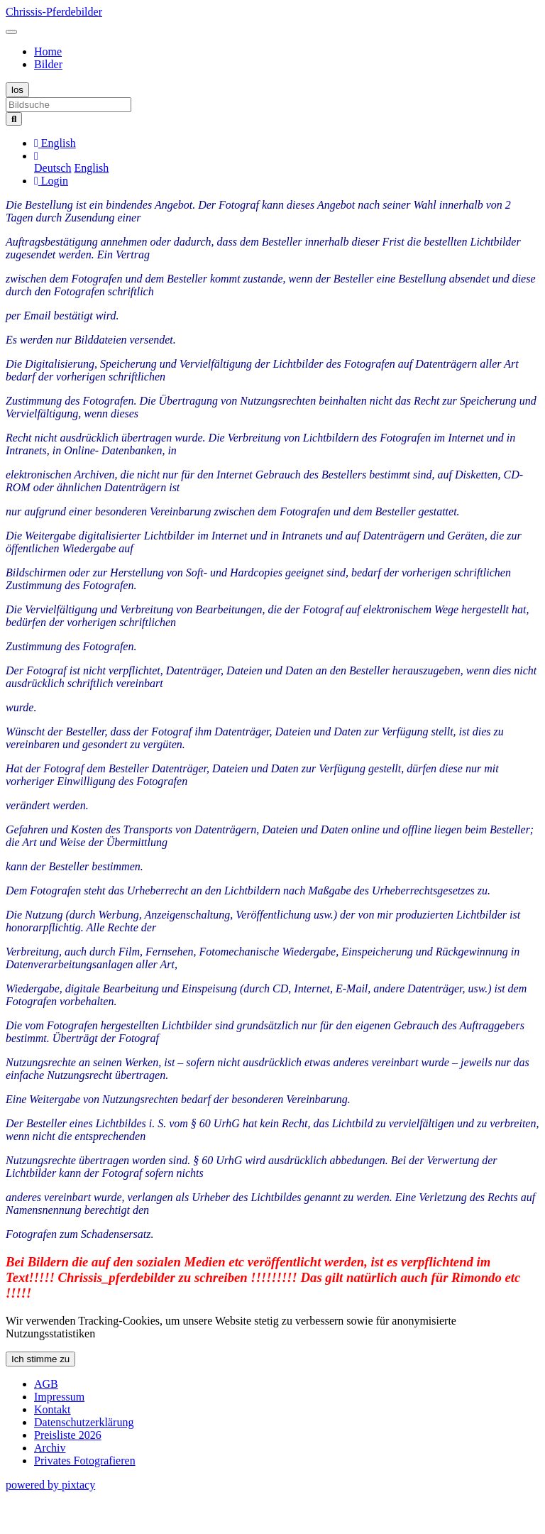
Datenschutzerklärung (83, 1422)
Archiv (49, 1448)
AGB (46, 1384)
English (91, 168)
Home (48, 51)
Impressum (59, 1397)
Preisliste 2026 (67, 1435)
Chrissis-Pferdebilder (54, 12)
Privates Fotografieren (85, 1460)
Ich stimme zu (40, 1359)
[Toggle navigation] (11, 32)
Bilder (48, 64)
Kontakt (52, 1409)
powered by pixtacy (50, 1485)
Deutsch (52, 168)
